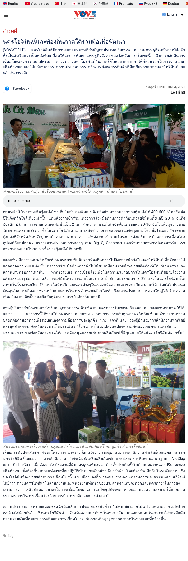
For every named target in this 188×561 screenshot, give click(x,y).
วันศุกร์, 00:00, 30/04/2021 (165, 87)
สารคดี (10, 31)
